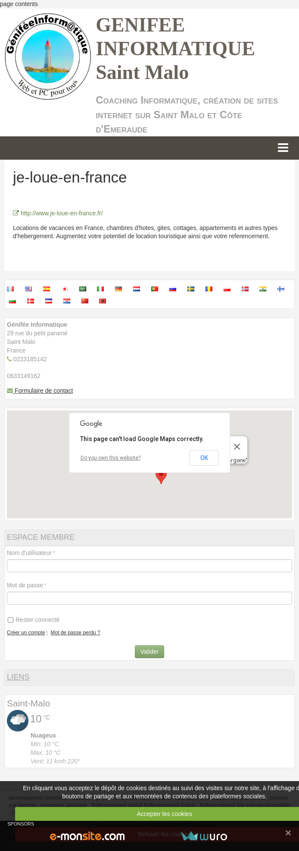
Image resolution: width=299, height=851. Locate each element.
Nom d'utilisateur (29, 552)
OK (204, 457)
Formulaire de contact (40, 390)
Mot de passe (25, 585)
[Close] (237, 446)
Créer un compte (26, 633)
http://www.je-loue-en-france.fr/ (58, 213)
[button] (161, 476)
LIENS (18, 677)
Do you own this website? (110, 458)
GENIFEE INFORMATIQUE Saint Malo (175, 48)
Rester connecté (33, 619)
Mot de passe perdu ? (75, 633)
